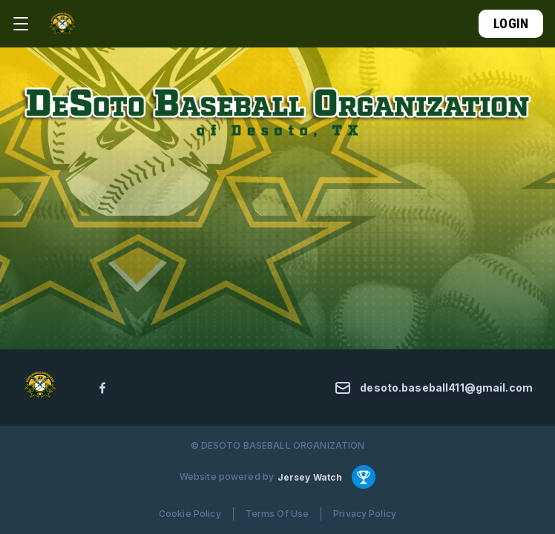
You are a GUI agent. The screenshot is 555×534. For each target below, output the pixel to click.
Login (510, 23)
